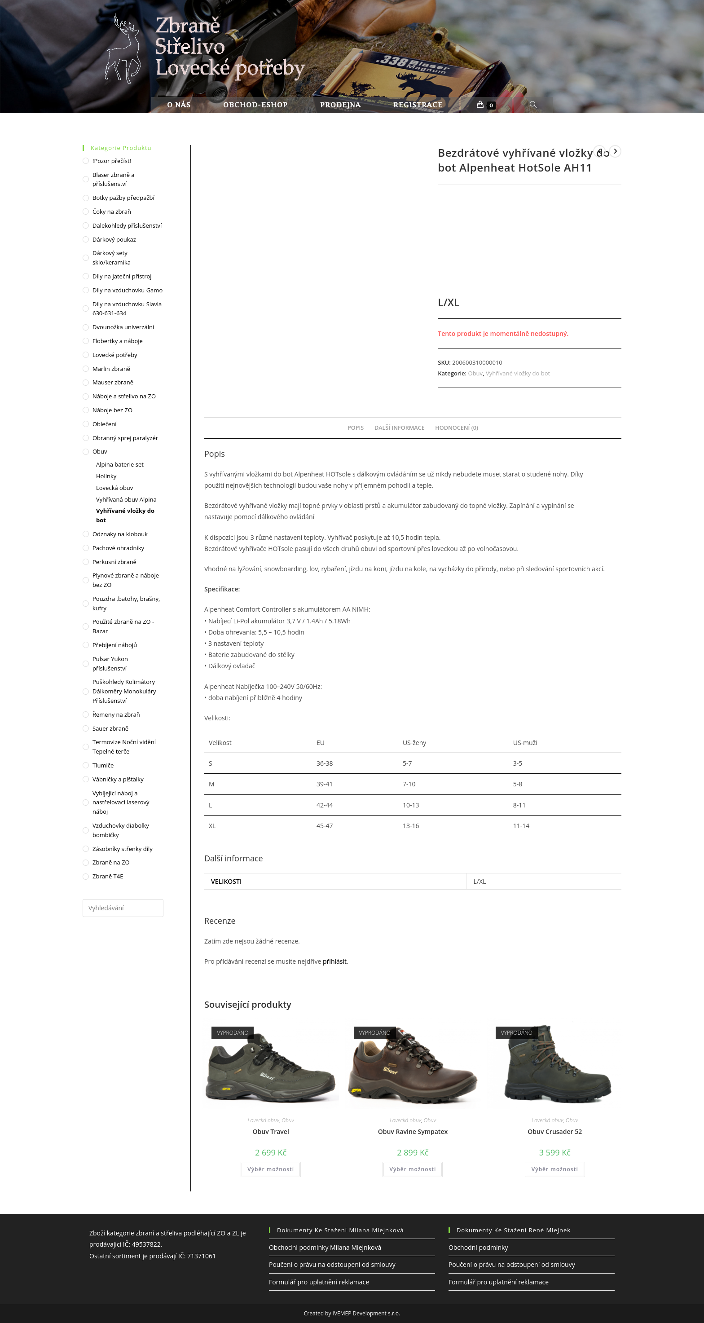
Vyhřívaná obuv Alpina (126, 499)
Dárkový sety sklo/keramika (111, 257)
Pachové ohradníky (118, 548)
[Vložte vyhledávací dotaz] (123, 908)
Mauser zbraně (112, 382)
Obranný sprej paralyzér (125, 438)
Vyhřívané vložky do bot (518, 373)
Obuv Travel (271, 1131)
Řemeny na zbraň (116, 714)
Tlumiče (103, 765)
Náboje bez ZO (112, 410)
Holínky (106, 476)
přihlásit (335, 961)
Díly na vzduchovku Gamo (127, 290)
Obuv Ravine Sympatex (413, 1131)
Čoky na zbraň (111, 211)
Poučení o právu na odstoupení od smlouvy (332, 1264)
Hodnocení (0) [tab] (456, 428)
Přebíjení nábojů (114, 645)
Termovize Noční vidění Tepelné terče (124, 746)
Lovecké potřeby (114, 355)
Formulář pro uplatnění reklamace (319, 1282)
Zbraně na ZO (111, 862)
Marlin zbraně (111, 369)
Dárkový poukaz (114, 239)
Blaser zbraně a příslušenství (113, 179)
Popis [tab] (356, 428)
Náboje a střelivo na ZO (124, 396)
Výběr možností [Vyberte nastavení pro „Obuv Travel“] (270, 1169)
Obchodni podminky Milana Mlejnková (325, 1247)
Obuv (475, 373)
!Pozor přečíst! (111, 161)
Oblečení (104, 424)
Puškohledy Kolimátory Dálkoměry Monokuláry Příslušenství (124, 691)
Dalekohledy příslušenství (127, 225)
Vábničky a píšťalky (118, 779)
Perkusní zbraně (114, 562)
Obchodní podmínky (478, 1247)
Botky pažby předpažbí (123, 198)
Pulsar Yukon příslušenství (110, 663)
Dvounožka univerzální (123, 327)
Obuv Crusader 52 (555, 1131)
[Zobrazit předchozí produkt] (599, 151)
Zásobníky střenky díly (122, 849)
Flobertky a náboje (117, 341)
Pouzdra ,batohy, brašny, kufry (126, 603)
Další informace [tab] (399, 428)
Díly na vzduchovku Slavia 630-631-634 (127, 309)
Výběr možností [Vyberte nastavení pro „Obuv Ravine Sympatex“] (412, 1169)
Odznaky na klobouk (120, 534)
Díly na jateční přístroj (122, 276)
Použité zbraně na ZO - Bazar (123, 626)
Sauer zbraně (110, 728)
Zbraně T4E (107, 876)
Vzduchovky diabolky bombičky (120, 830)
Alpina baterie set (120, 464)
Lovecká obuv (263, 1120)
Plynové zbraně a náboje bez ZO (125, 580)
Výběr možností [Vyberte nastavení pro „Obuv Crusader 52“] (555, 1169)
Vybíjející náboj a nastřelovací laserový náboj (120, 802)
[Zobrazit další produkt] (615, 151)
